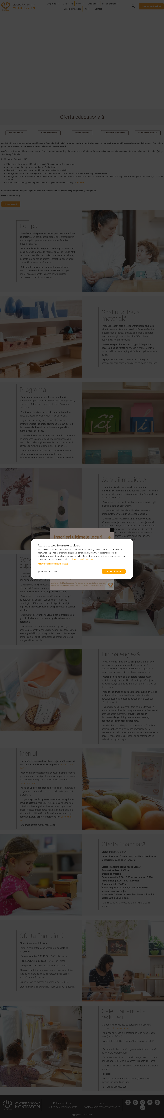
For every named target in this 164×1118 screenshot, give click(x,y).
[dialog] (82, 559)
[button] (82, 564)
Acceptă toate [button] (113, 571)
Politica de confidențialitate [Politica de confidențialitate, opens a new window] (82, 559)
